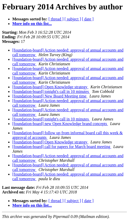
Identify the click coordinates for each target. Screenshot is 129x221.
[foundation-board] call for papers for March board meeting (61, 146)
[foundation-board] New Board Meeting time (49, 96)
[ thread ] (56, 19)
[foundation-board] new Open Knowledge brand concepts (60, 123)
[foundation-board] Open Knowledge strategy (50, 87)
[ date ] (88, 19)
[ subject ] (73, 19)
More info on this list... (32, 23)
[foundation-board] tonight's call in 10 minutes (51, 91)
